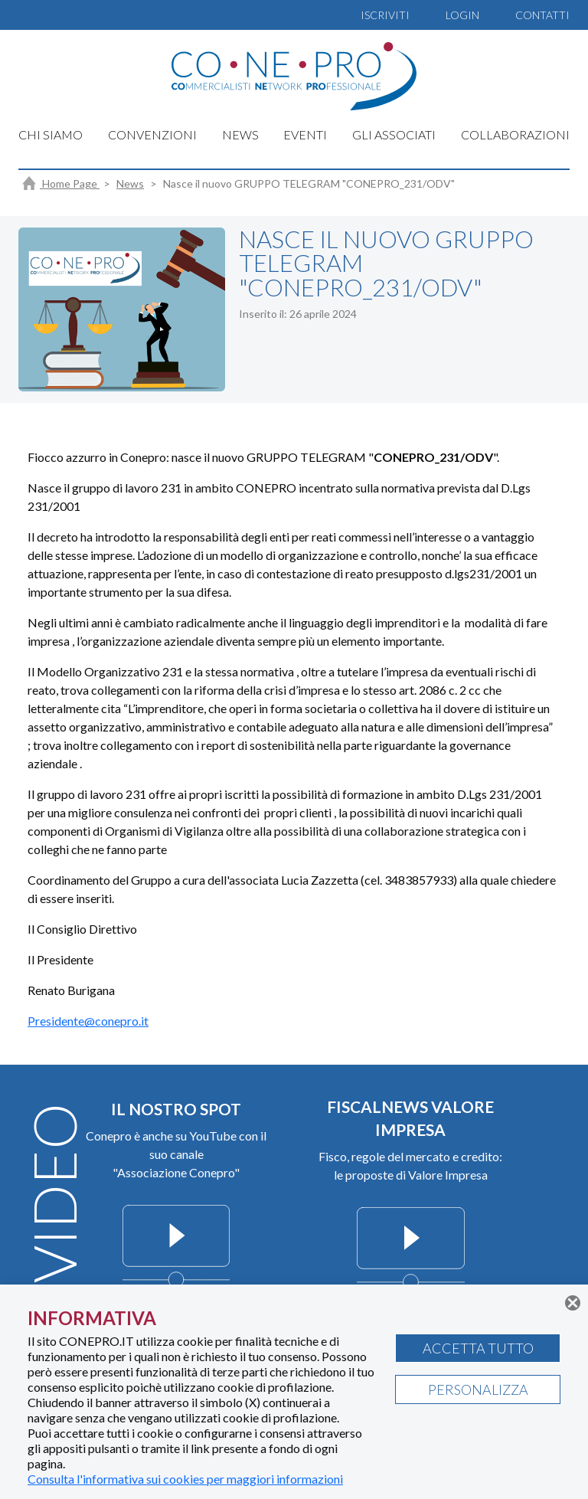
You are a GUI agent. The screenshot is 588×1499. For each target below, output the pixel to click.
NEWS (240, 135)
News (130, 183)
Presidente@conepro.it (88, 1020)
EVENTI (305, 135)
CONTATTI (542, 14)
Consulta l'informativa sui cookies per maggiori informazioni (185, 1478)
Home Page (61, 183)
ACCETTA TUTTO (478, 1348)
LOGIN (462, 14)
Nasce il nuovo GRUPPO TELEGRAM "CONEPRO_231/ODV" (309, 183)
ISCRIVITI (385, 14)
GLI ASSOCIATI (394, 135)
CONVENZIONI (152, 135)
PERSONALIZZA (478, 1389)
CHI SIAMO (50, 135)
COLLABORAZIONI (515, 135)
